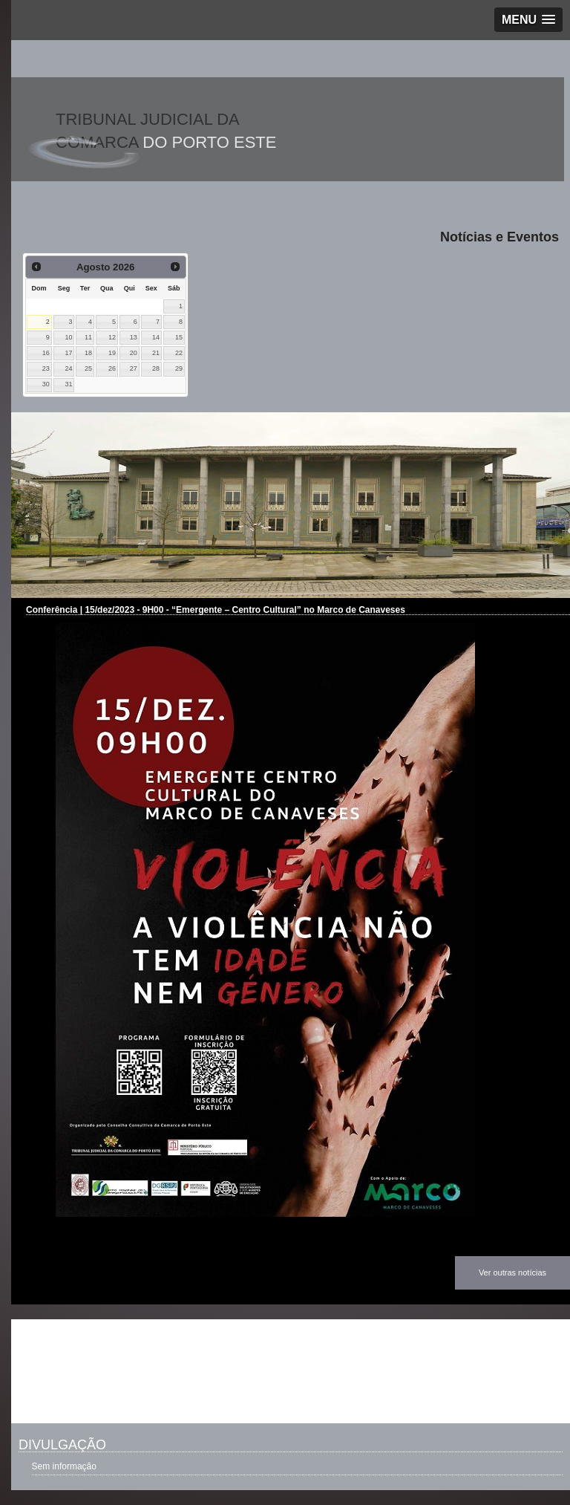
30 (46, 384)
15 (179, 337)
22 (179, 353)
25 (88, 368)
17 (69, 353)
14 (156, 337)
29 (179, 368)
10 (69, 337)
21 (156, 353)
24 (69, 368)
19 (112, 353)
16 (46, 353)
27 (133, 368)
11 (88, 337)
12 (112, 337)
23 (46, 368)
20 (133, 353)
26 (112, 368)
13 (133, 337)
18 (88, 353)
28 (156, 368)
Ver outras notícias (512, 1272)
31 (69, 384)
